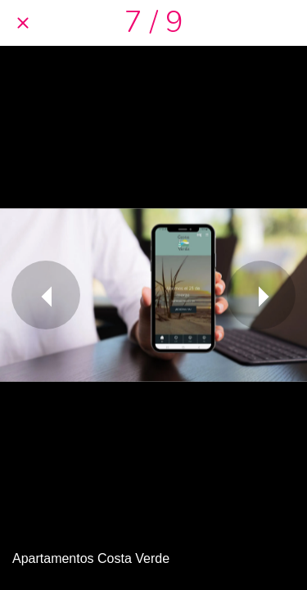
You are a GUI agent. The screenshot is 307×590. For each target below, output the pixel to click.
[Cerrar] (23, 23)
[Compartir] (284, 23)
